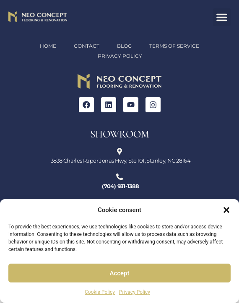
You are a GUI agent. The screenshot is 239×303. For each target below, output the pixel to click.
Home (48, 46)
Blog (124, 46)
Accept (119, 273)
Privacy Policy (134, 292)
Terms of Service (174, 46)
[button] (226, 210)
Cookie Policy (100, 292)
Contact (86, 46)
